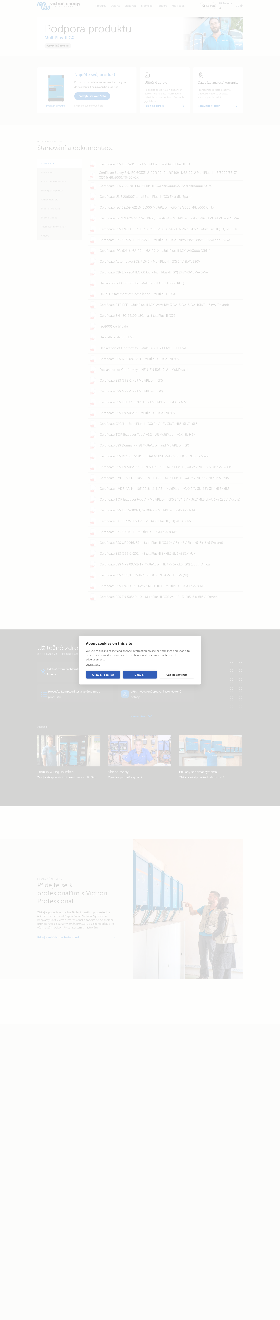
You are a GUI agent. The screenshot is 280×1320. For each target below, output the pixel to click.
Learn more (93, 664)
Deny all (139, 674)
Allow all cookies (103, 674)
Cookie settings (176, 674)
